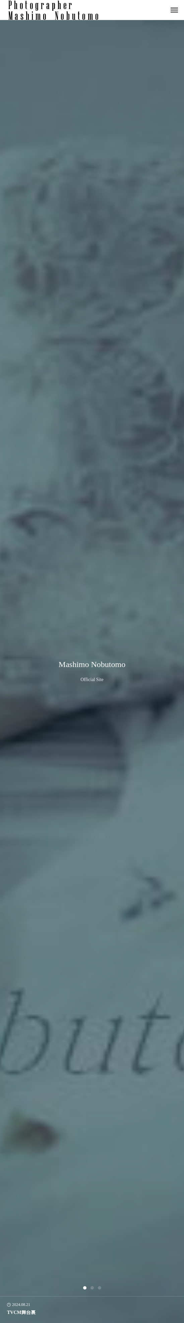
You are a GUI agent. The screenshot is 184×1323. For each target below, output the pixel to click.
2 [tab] (92, 1288)
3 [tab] (100, 1288)
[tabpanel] (92, 671)
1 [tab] (85, 1288)
